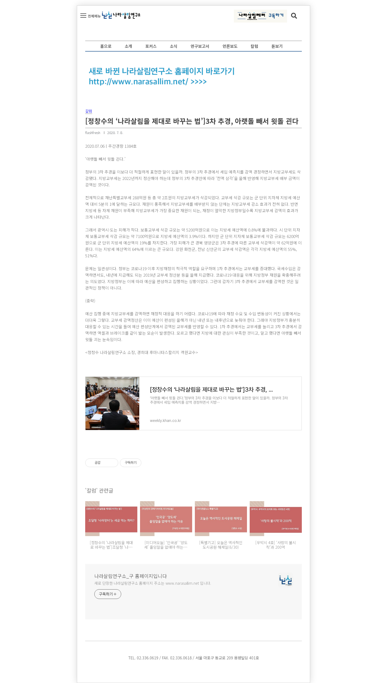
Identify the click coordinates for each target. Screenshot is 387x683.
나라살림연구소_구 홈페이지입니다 (130, 576)
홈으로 (106, 46)
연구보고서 (200, 46)
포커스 (151, 46)
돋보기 (277, 46)
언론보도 (230, 46)
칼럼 (254, 46)
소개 (128, 46)
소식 (173, 46)
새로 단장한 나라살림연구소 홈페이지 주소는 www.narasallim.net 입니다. (152, 583)
